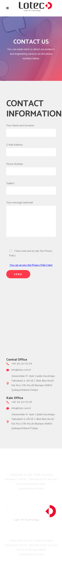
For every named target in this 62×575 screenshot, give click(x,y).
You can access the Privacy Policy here (31, 265)
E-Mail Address (31, 148)
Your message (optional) (31, 221)
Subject (31, 187)
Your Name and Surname (31, 129)
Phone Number (31, 168)
